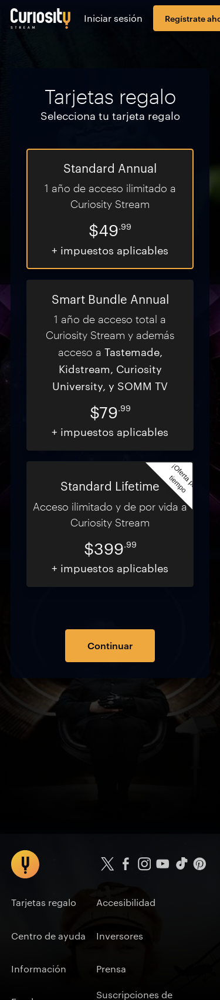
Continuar (110, 645)
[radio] (110, 209)
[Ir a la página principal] (41, 18)
